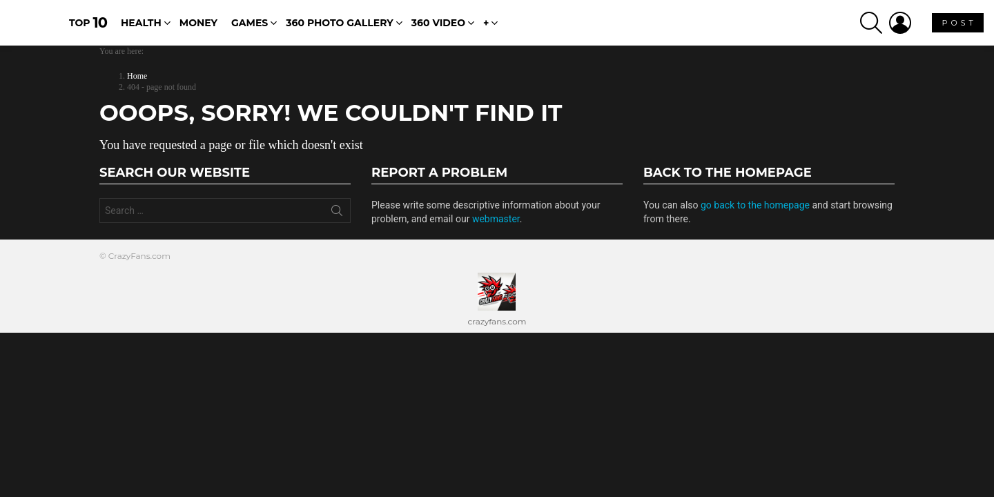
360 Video (438, 28)
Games (249, 28)
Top (88, 27)
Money (198, 28)
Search (337, 223)
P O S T (958, 30)
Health (141, 28)
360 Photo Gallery (339, 28)
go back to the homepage (755, 215)
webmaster (496, 229)
